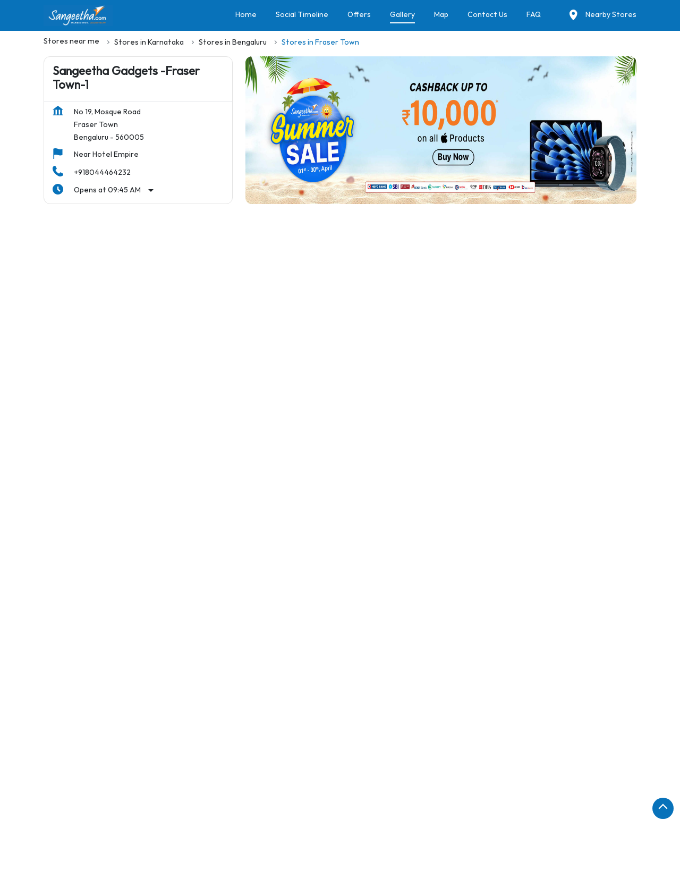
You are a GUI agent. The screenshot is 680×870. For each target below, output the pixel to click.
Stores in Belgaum (303, 797)
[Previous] (50, 510)
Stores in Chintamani (265, 812)
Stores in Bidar (439, 797)
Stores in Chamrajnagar (85, 812)
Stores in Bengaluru (153, 797)
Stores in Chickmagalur (178, 812)
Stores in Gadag (226, 827)
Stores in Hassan (519, 827)
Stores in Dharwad (76, 827)
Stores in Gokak (292, 827)
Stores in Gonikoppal (367, 827)
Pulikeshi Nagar (154, 642)
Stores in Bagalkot (76, 797)
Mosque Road (85, 642)
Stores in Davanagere (544, 812)
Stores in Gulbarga (446, 827)
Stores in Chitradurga (350, 812)
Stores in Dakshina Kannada (447, 812)
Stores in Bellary (374, 797)
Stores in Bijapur (503, 797)
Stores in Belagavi (229, 797)
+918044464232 (102, 172)
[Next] (630, 510)
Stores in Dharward (153, 827)
